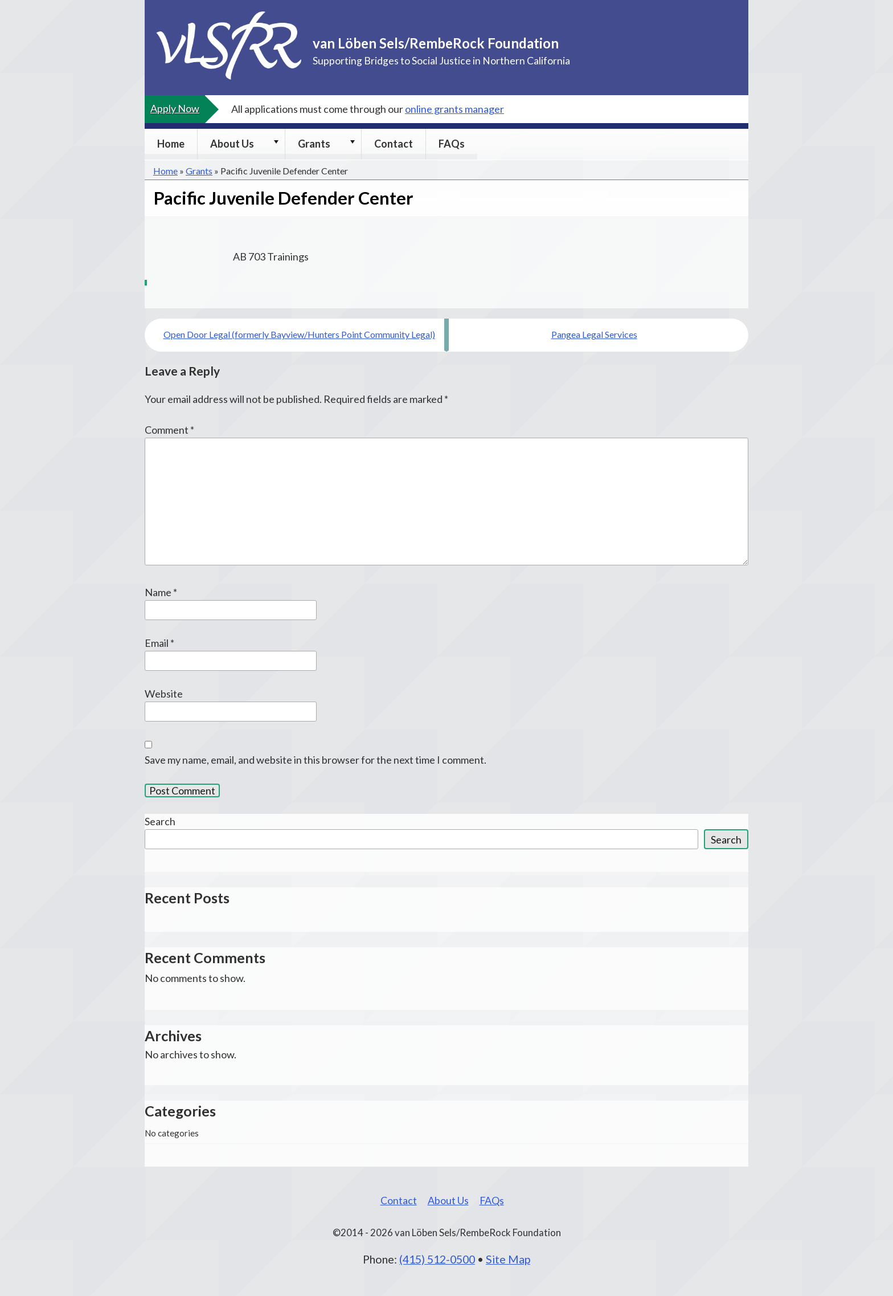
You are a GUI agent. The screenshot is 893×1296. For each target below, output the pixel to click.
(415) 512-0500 (437, 1259)
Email (159, 643)
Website (164, 693)
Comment (169, 429)
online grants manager (454, 109)
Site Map (508, 1259)
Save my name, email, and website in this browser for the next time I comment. (315, 759)
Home (171, 143)
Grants (314, 143)
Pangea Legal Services (594, 334)
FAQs (452, 143)
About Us (232, 143)
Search (160, 821)
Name (161, 592)
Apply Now (174, 108)
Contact (393, 143)
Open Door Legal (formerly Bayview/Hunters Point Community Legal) (299, 334)
